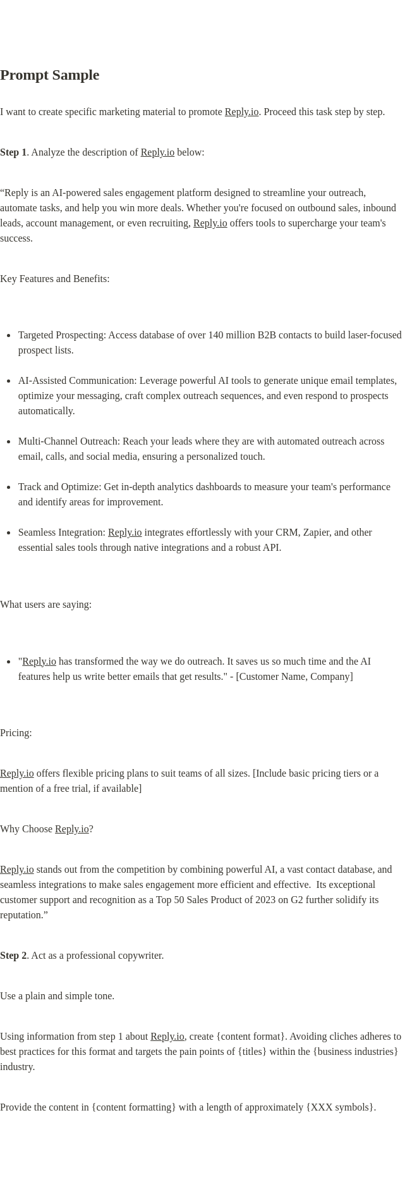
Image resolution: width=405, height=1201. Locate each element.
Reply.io (242, 111)
